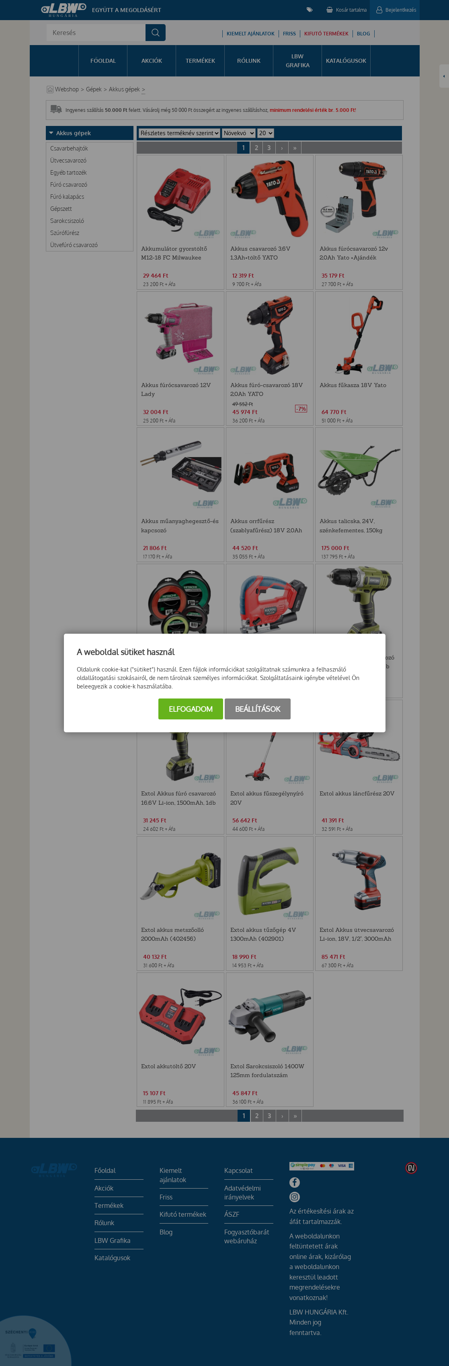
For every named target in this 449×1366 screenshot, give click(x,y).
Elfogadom (191, 709)
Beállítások (257, 709)
